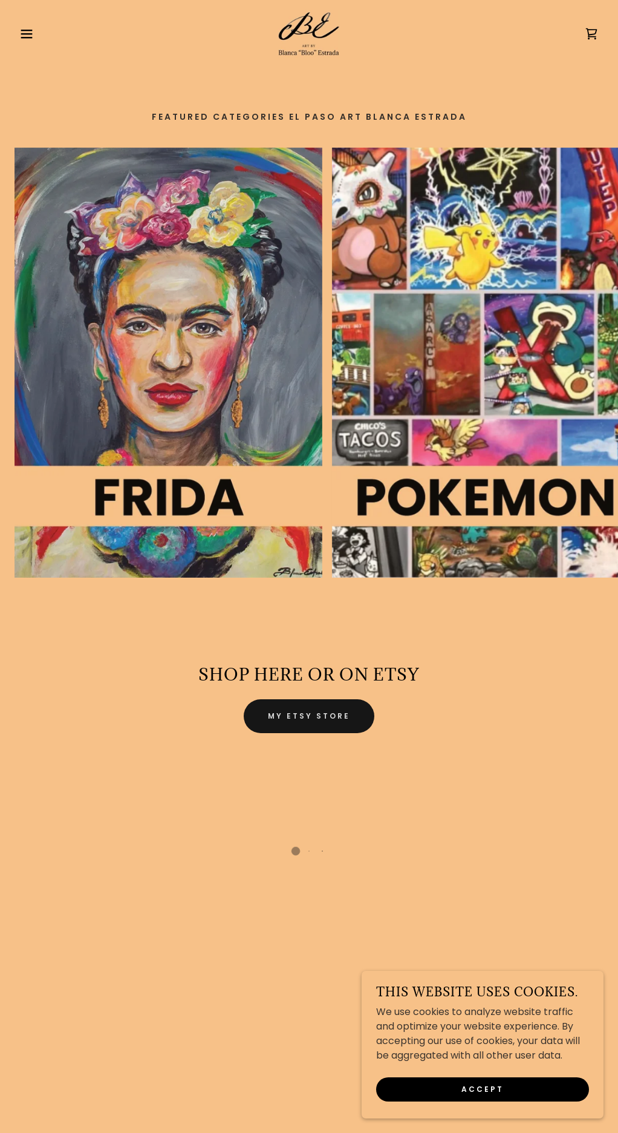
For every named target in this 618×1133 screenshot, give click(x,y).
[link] (309, 34)
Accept (482, 1089)
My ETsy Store (309, 716)
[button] (31, 34)
